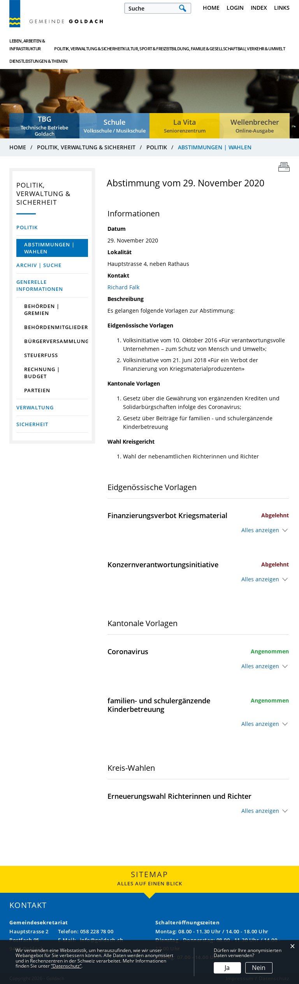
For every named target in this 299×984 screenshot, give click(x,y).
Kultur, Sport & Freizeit (129, 44)
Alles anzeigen (260, 530)
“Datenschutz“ (66, 966)
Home (211, 7)
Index (259, 7)
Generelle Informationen (39, 285)
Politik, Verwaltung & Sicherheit (82, 44)
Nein (259, 967)
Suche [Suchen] (182, 8)
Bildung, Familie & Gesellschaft (176, 44)
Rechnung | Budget (42, 373)
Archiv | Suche (39, 265)
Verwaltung (35, 407)
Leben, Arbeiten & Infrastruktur (27, 44)
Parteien (37, 390)
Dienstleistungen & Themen (266, 44)
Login (235, 7)
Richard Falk (123, 287)
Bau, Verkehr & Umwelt (223, 44)
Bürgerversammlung (56, 341)
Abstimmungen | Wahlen (56, 248)
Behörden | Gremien (42, 310)
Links (282, 7)
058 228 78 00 (97, 931)
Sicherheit (32, 424)
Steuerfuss (41, 355)
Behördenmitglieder (56, 327)
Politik (27, 227)
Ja (227, 967)
